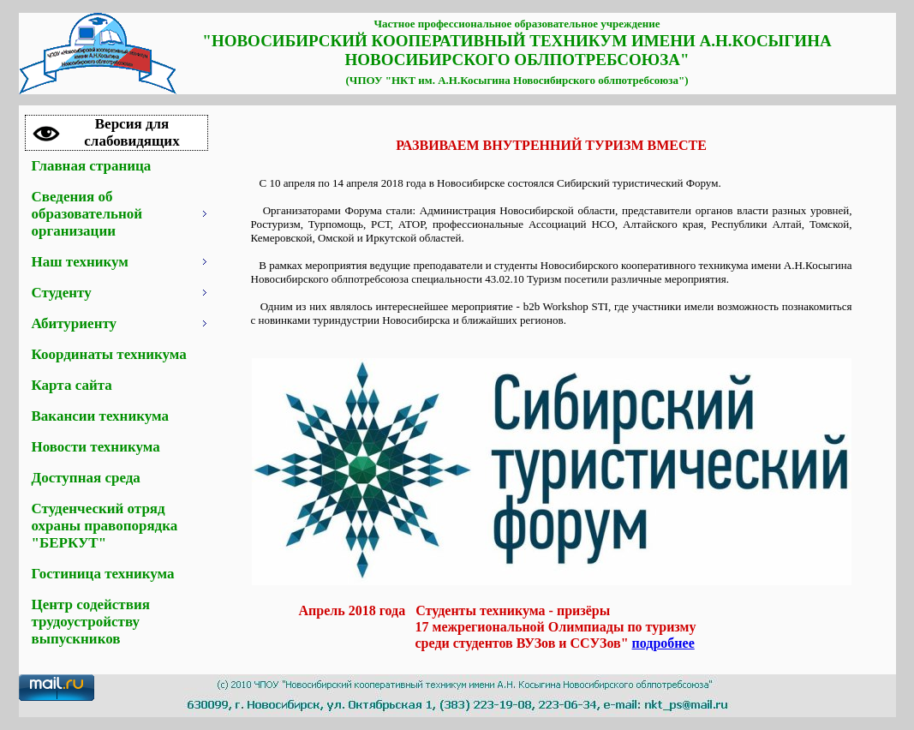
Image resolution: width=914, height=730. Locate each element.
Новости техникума (96, 447)
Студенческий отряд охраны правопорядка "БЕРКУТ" (105, 525)
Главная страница (92, 166)
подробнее (663, 643)
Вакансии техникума (101, 416)
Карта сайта (72, 385)
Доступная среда (86, 478)
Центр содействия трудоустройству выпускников (91, 621)
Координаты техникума (109, 354)
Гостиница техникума (103, 573)
